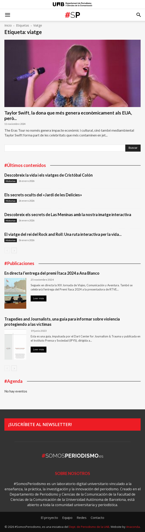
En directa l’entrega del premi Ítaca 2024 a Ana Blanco (51, 273)
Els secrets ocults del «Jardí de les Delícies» (43, 194)
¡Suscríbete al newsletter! (40, 424)
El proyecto (49, 517)
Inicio (8, 25)
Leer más (38, 298)
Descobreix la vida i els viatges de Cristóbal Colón (48, 175)
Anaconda (133, 527)
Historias (11, 181)
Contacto (97, 517)
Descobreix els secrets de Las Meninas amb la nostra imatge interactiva (67, 214)
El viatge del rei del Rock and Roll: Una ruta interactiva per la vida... (63, 234)
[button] (7, 15)
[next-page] (14, 250)
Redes (82, 517)
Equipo (67, 517)
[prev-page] (7, 250)
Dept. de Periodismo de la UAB (89, 527)
